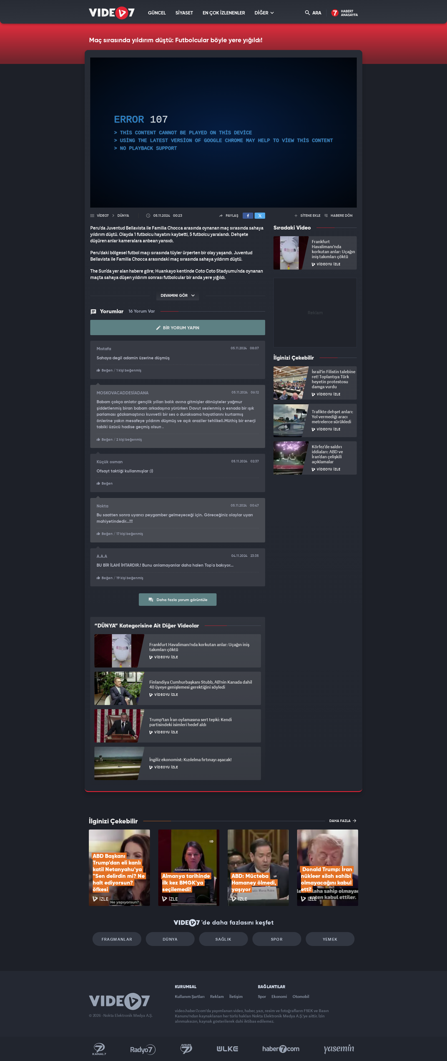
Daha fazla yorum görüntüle (177, 599)
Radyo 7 (143, 1049)
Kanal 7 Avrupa (186, 1049)
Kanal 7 (99, 1049)
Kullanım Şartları (190, 996)
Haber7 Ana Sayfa (344, 13)
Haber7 (281, 1049)
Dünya (170, 939)
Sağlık (223, 939)
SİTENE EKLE (307, 216)
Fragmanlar (117, 939)
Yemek (330, 939)
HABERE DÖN (339, 216)
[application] (223, 133)
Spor (277, 939)
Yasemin (339, 1049)
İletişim (236, 996)
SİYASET (184, 13)
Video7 (103, 216)
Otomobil (301, 996)
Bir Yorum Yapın (177, 328)
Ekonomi (279, 996)
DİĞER (264, 13)
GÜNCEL (157, 13)
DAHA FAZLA (342, 820)
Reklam (217, 996)
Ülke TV (227, 1049)
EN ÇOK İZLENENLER (224, 13)
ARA (313, 13)
